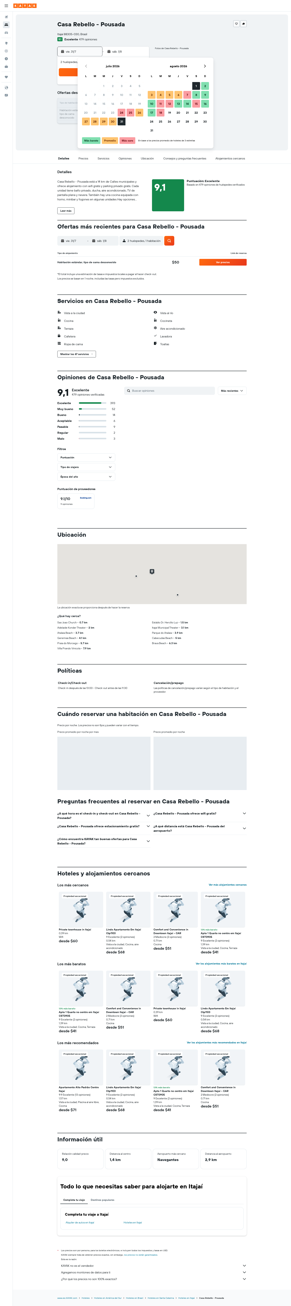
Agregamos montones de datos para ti (154, 1272)
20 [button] (86, 112)
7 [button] (95, 95)
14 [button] (95, 104)
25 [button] (130, 112)
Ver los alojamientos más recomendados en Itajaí (217, 1042)
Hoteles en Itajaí (133, 1222)
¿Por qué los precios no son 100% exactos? (154, 1279)
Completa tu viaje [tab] (74, 1200)
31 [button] (121, 121)
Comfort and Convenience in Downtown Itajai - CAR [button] (170, 931)
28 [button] (95, 121)
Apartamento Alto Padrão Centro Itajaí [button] (79, 1089)
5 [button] (139, 86)
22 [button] (103, 112)
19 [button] (139, 104)
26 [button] (139, 112)
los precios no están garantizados (140, 1254)
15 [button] (103, 104)
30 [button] (113, 121)
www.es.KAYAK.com (67, 1298)
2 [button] (113, 86)
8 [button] (104, 95)
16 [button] (112, 104)
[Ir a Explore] (6, 43)
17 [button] (121, 104)
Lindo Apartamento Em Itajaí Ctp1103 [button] (123, 931)
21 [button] (95, 112)
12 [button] (139, 95)
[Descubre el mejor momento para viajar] (6, 58)
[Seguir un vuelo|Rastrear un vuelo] (6, 51)
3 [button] (121, 86)
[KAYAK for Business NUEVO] (6, 66)
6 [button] (86, 95)
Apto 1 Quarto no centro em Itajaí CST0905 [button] (221, 935)
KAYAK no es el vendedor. (154, 1265)
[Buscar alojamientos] (6, 25)
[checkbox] (75, 501)
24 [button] (121, 112)
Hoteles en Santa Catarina (161, 1298)
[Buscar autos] (6, 32)
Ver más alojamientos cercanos (228, 884)
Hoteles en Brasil (134, 1298)
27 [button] (86, 121)
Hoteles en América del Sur (108, 1298)
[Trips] (6, 77)
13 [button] (86, 104)
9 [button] (113, 95)
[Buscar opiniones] (172, 390)
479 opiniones (88, 39)
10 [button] (121, 95)
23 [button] (112, 112)
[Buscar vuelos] (6, 17)
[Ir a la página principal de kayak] (25, 6)
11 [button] (130, 95)
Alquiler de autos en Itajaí (80, 1222)
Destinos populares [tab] (102, 1200)
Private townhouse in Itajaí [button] (75, 929)
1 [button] (103, 86)
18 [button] (130, 104)
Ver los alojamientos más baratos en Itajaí (221, 963)
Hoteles (86, 1298)
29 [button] (103, 121)
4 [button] (130, 86)
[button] (6, 6)
